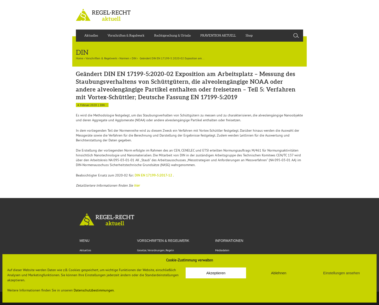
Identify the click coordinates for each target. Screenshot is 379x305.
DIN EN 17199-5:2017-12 (154, 175)
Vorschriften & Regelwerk (126, 35)
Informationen (229, 241)
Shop (249, 35)
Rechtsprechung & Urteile (172, 35)
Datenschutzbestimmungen (94, 290)
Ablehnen (278, 273)
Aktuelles (91, 35)
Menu (84, 241)
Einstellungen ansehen (341, 273)
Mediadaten (222, 250)
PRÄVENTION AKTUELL (218, 35)
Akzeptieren (215, 273)
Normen (124, 58)
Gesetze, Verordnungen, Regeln (155, 250)
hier (137, 185)
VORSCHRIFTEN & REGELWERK (163, 241)
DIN (134, 58)
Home (79, 58)
